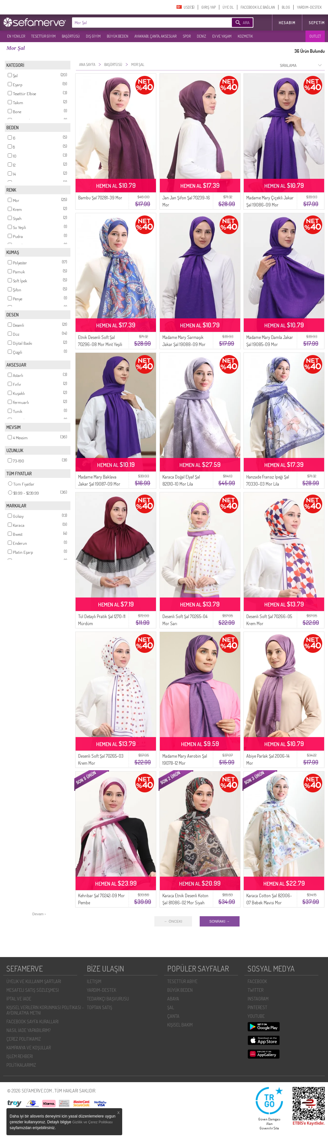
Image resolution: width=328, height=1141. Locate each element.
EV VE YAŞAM (222, 36)
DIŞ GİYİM (93, 36)
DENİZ (201, 36)
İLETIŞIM (94, 981)
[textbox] (142, 22)
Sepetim (317, 22)
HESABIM (287, 22)
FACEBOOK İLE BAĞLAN (258, 7)
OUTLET (315, 36)
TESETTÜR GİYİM (43, 36)
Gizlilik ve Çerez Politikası (92, 1122)
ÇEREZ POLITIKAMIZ (23, 1039)
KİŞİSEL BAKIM (180, 1024)
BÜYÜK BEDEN (117, 36)
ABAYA (173, 998)
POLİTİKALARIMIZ (21, 1065)
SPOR (187, 36)
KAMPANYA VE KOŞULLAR (28, 1047)
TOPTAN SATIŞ (99, 1007)
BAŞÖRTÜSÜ (71, 36)
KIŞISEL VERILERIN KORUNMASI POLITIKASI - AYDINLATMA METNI (45, 1010)
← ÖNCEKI (173, 921)
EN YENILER (16, 36)
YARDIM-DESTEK (309, 7)
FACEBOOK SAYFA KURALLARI (32, 1021)
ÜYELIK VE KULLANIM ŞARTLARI (33, 981)
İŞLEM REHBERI (19, 1056)
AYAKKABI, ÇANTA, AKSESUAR (155, 36)
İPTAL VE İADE (18, 998)
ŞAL (170, 1007)
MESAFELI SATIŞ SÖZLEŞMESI (32, 990)
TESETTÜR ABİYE (182, 981)
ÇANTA (173, 1016)
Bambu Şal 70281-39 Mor (100, 197)
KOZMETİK (245, 36)
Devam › (39, 914)
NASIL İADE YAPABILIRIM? (28, 1030)
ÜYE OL (228, 7)
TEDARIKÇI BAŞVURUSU (108, 998)
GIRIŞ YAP (208, 7)
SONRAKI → (219, 921)
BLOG (286, 7)
